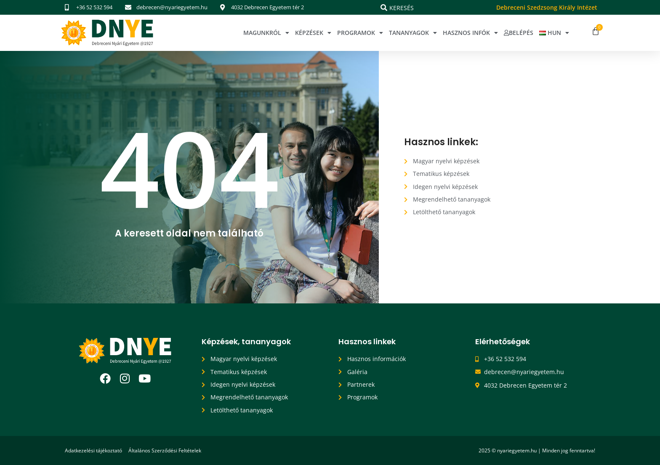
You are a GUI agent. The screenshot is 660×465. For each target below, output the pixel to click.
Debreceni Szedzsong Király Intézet (546, 7)
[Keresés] (384, 7)
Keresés (401, 8)
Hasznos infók (470, 33)
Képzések (313, 33)
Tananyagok (413, 33)
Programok (360, 33)
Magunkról (266, 33)
